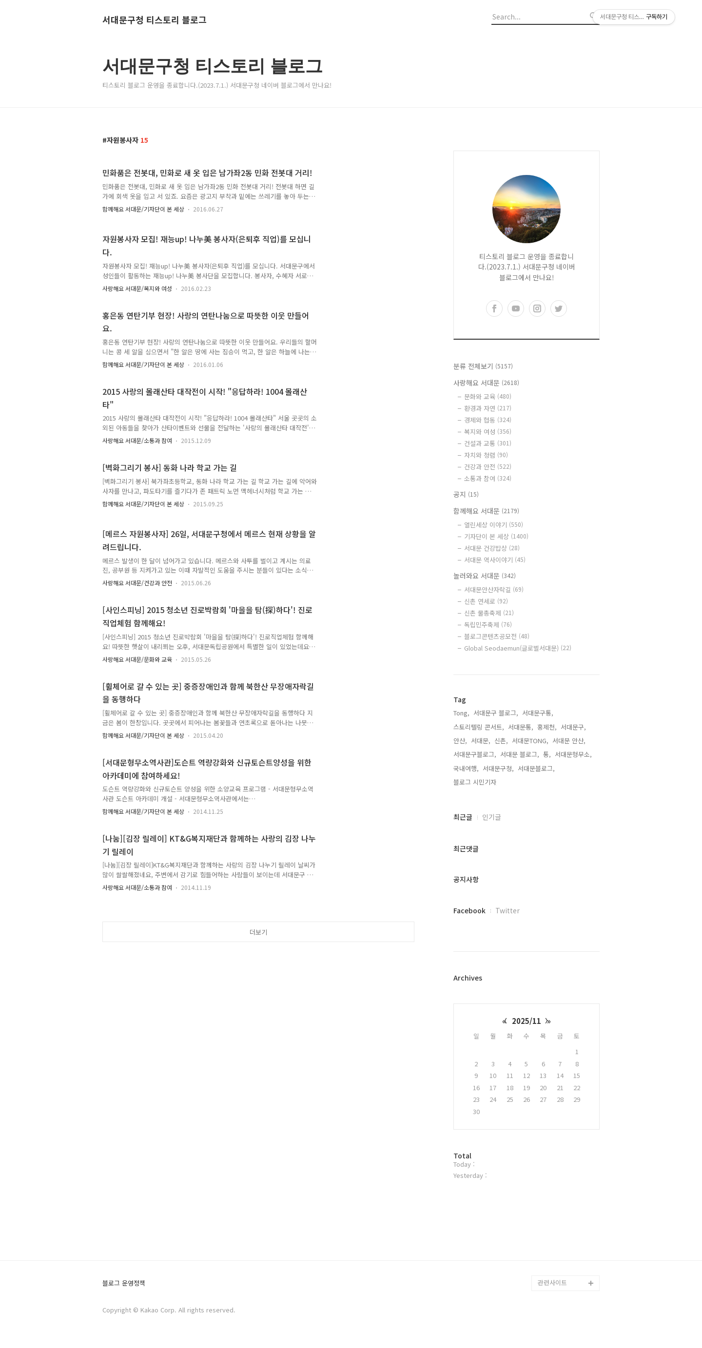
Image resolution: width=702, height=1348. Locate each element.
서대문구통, (537, 712)
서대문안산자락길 (494, 589)
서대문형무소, (573, 754)
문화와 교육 (487, 396)
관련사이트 (552, 1282)
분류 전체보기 (483, 366)
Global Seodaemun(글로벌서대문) (517, 648)
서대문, (480, 740)
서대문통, (520, 727)
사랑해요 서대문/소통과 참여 (137, 440)
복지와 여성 (487, 431)
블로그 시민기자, (475, 782)
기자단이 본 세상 (496, 536)
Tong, (461, 712)
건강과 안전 (487, 466)
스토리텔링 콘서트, (478, 727)
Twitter (507, 910)
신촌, (501, 740)
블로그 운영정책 (123, 1283)
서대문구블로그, (474, 754)
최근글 (462, 817)
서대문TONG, (530, 740)
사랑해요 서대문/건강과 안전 (137, 582)
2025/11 (526, 1021)
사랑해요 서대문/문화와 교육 (137, 659)
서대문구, (573, 727)
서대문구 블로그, (495, 712)
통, (547, 754)
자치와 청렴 (486, 455)
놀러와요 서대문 (484, 575)
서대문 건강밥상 (492, 548)
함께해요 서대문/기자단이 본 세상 (143, 209)
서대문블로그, (536, 768)
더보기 (258, 932)
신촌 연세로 (486, 601)
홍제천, (547, 727)
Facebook (469, 910)
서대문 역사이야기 (495, 559)
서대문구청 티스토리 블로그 (154, 20)
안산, (460, 740)
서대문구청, (498, 768)
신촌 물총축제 (489, 612)
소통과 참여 (487, 478)
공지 (466, 494)
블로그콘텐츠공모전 (496, 636)
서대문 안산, (568, 740)
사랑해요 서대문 (486, 382)
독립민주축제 (488, 624)
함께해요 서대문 (486, 511)
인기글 (491, 817)
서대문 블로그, (519, 754)
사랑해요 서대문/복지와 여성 (137, 288)
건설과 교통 (487, 443)
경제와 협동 (487, 419)
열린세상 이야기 (493, 524)
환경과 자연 (487, 408)
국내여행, (466, 768)
